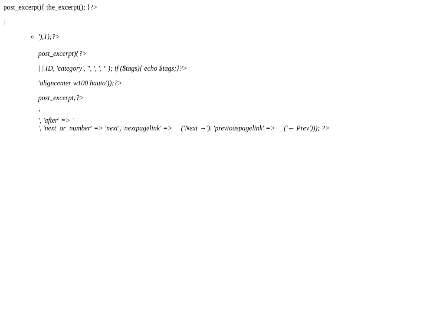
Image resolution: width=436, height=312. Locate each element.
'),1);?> (235, 82)
